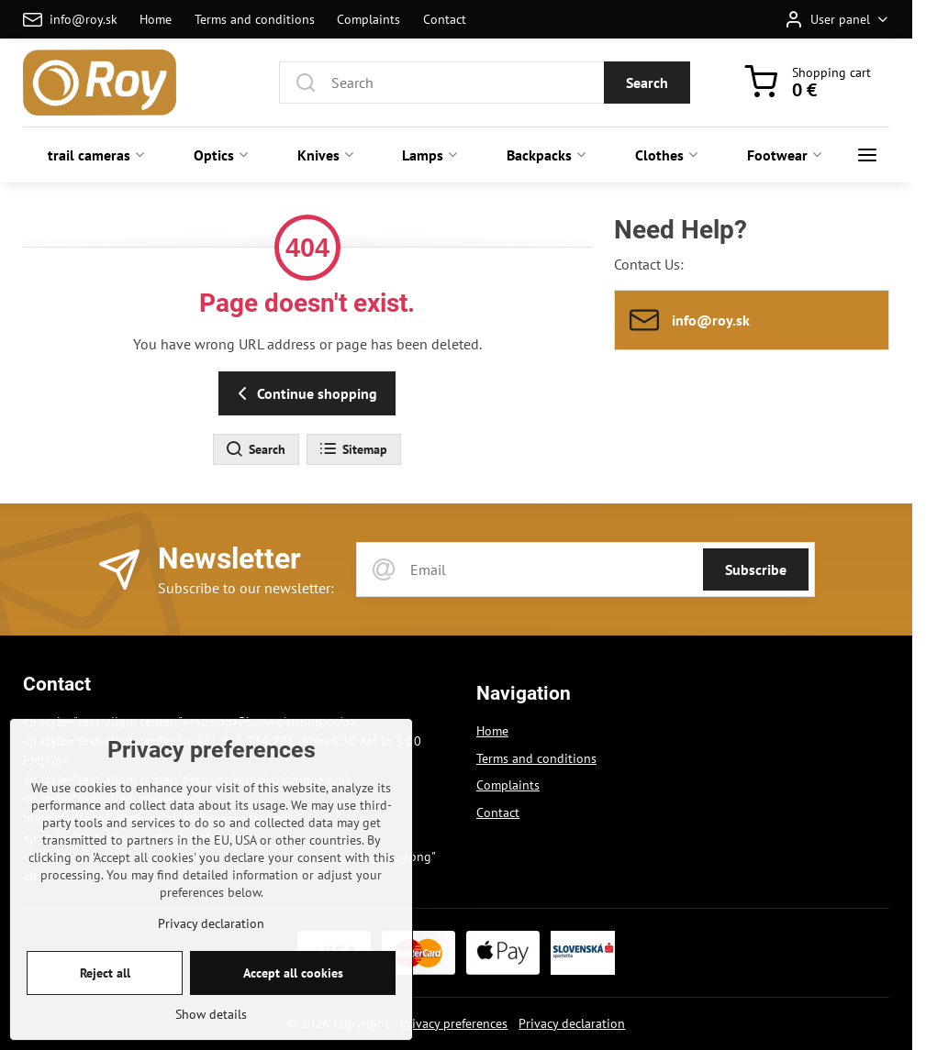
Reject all (105, 997)
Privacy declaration (572, 1023)
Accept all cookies (293, 997)
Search (647, 82)
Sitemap (352, 449)
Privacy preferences (454, 1023)
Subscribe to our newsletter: (246, 588)
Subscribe (756, 569)
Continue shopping (304, 393)
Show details (211, 1039)
